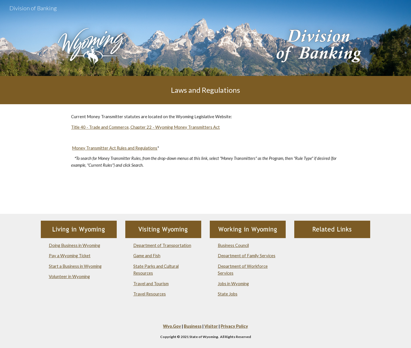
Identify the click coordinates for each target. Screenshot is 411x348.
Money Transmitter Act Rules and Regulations (114, 148)
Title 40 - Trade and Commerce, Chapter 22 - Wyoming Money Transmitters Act (145, 127)
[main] (205, 90)
